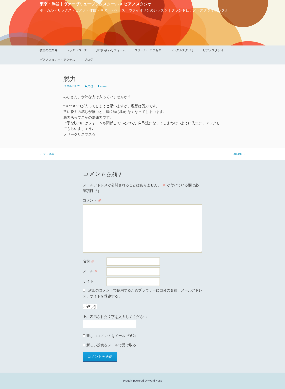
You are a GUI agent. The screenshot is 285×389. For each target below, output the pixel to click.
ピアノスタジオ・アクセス (57, 59)
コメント (92, 200)
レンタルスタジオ (182, 50)
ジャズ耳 (47, 153)
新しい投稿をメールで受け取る (111, 345)
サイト (88, 281)
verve (103, 86)
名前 (88, 261)
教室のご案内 (48, 50)
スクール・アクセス (148, 50)
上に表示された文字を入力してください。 (116, 317)
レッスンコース (76, 50)
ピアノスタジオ (213, 50)
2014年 (239, 153)
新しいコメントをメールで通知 (111, 336)
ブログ (88, 59)
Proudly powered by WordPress (142, 380)
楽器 (90, 86)
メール (90, 271)
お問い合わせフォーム (111, 50)
